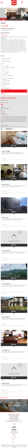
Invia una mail (4, 102)
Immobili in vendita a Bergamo (14, 414)
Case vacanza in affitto (14, 417)
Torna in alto (14, 423)
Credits (14, 433)
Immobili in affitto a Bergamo (14, 415)
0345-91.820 (4, 34)
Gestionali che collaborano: (11, 421)
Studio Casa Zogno (8, 98)
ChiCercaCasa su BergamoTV (14, 418)
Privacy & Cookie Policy (14, 432)
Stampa (14, 94)
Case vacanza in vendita (14, 416)
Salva (14, 91)
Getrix (17, 421)
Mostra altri (14, 397)
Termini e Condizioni (14, 431)
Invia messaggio (5, 35)
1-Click (21, 421)
